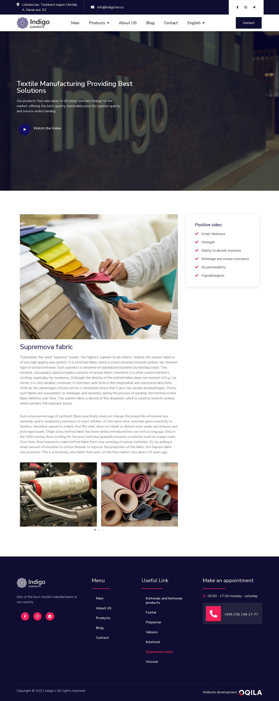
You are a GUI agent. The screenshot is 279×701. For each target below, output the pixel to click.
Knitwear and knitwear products (164, 600)
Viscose (152, 661)
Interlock (153, 642)
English (196, 23)
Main (75, 22)
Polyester (153, 622)
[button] (249, 23)
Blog (150, 22)
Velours (152, 632)
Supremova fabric (159, 651)
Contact (171, 22)
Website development (220, 692)
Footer (151, 612)
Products (99, 23)
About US (128, 22)
